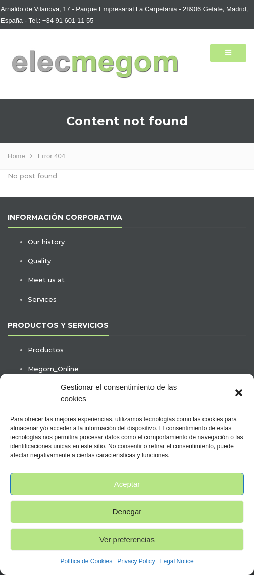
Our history (46, 242)
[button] (239, 393)
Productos (46, 350)
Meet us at (46, 280)
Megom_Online (53, 369)
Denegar (127, 511)
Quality (39, 261)
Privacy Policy (136, 561)
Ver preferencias (127, 539)
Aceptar (127, 484)
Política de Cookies (86, 561)
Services (42, 299)
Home (16, 156)
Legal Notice (177, 561)
